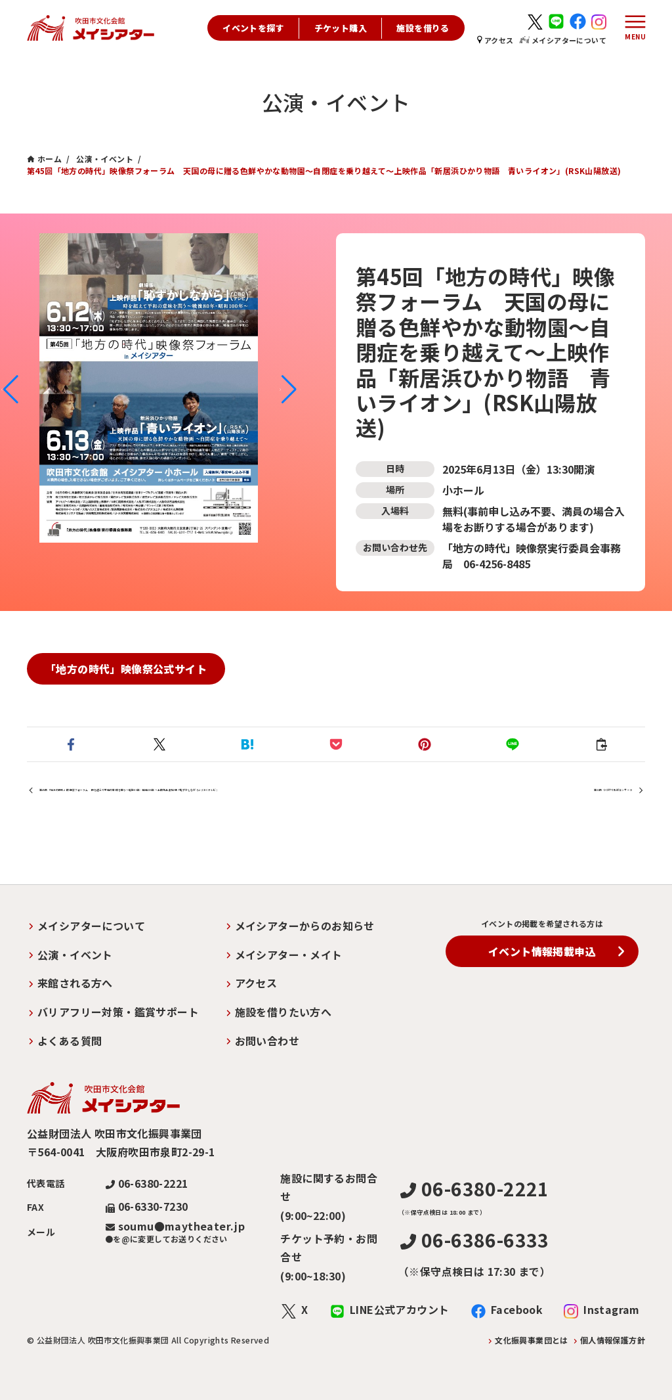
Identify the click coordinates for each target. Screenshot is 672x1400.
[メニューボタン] (632, 28)
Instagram (611, 1309)
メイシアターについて (562, 40)
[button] (9, 389)
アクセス (495, 40)
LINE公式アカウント (399, 1309)
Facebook (517, 1309)
